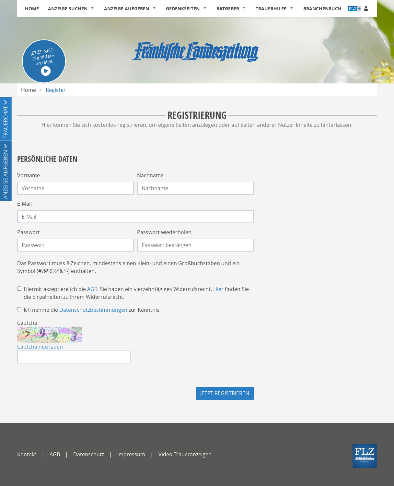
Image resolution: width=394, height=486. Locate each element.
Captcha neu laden (40, 346)
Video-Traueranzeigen (185, 454)
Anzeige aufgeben (126, 8)
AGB (92, 289)
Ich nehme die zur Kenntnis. (92, 309)
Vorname (28, 175)
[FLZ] (365, 456)
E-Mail (24, 203)
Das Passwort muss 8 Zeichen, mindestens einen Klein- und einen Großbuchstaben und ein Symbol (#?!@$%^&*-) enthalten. (128, 267)
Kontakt (26, 454)
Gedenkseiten (183, 8)
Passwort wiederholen (164, 232)
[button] (94, 9)
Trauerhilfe (271, 8)
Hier (218, 289)
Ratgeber (227, 8)
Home (32, 8)
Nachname (150, 175)
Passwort (28, 232)
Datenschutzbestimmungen (93, 309)
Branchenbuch (322, 8)
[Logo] (197, 50)
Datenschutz (88, 454)
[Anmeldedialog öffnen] (366, 8)
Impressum (131, 454)
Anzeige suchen (67, 8)
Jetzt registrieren (224, 393)
